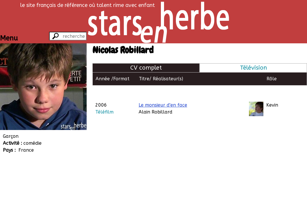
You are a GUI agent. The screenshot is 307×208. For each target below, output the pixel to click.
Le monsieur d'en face (163, 91)
